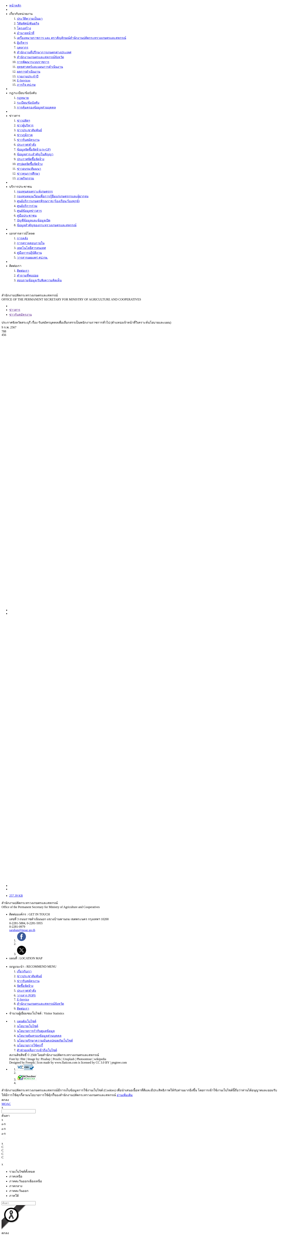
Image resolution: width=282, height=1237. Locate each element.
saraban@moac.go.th (22, 930)
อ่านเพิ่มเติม (125, 1095)
